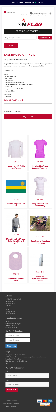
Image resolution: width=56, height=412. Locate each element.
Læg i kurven (28, 116)
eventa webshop (11, 406)
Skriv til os (8, 321)
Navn (7, 372)
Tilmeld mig (11, 346)
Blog (6, 363)
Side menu (45, 38)
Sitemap (16, 403)
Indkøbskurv (9, 12)
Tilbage (11, 45)
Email (7, 380)
